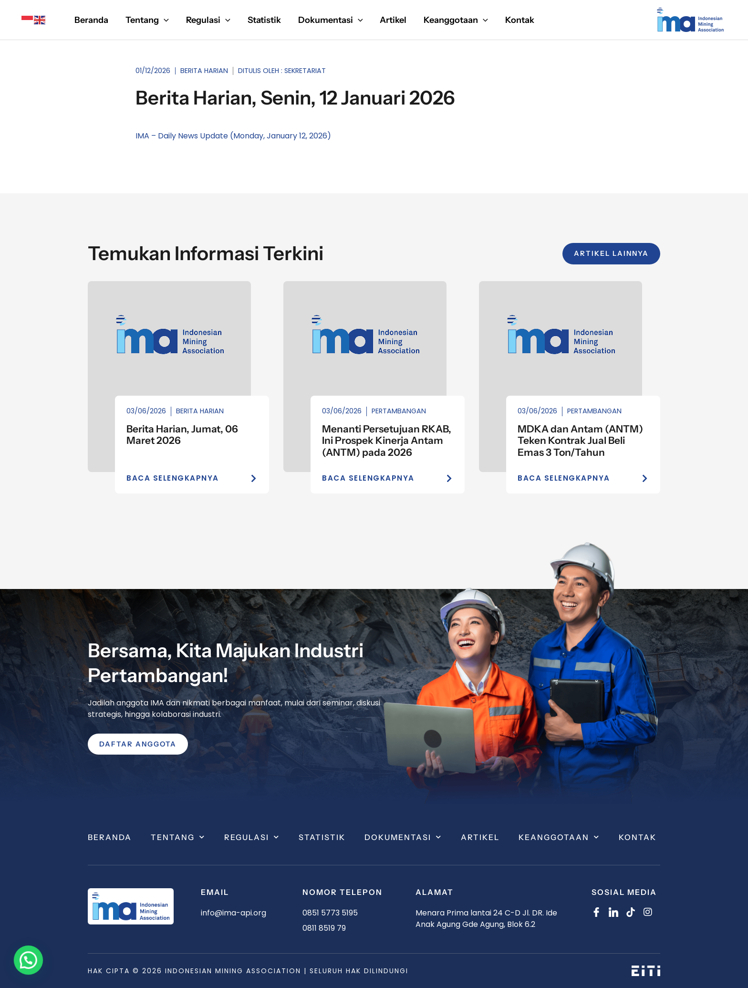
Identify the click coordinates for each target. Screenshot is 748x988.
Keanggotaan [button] (559, 837)
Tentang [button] (178, 837)
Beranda (110, 837)
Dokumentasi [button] (403, 837)
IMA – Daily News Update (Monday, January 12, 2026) (233, 135)
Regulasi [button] (252, 837)
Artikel (480, 837)
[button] (147, 20)
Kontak (637, 837)
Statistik (322, 837)
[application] (164, 20)
